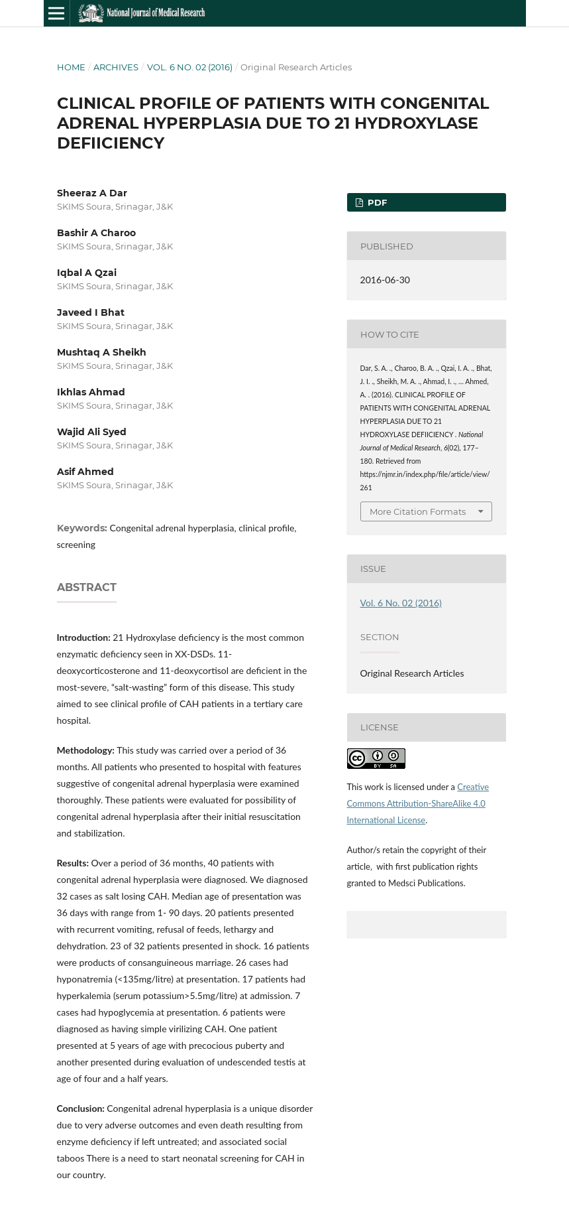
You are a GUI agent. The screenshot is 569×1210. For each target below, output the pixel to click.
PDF (376, 202)
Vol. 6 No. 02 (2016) (190, 67)
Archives (115, 67)
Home (71, 67)
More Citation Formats (418, 511)
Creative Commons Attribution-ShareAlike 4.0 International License (418, 803)
